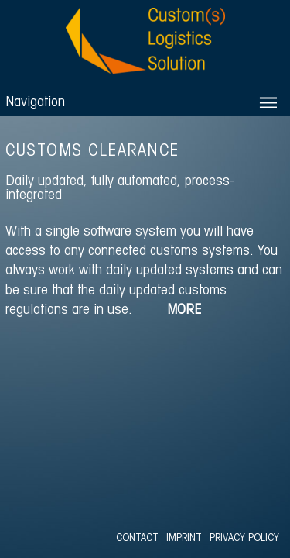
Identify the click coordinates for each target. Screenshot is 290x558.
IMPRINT (184, 538)
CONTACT (137, 538)
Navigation (35, 102)
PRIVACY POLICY (244, 538)
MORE (184, 310)
